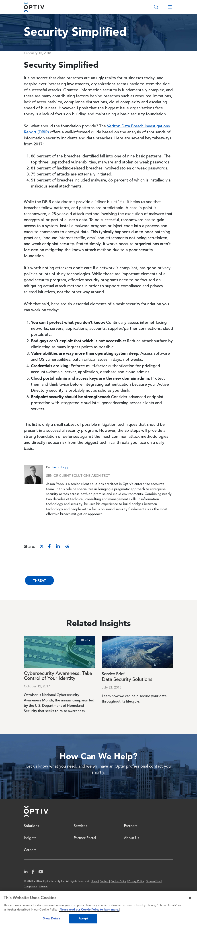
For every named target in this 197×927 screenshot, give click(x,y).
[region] (98, 909)
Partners (130, 826)
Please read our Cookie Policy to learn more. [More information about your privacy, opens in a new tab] (89, 909)
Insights (30, 838)
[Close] (190, 898)
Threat (39, 580)
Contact (104, 881)
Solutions (31, 826)
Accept (83, 918)
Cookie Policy (118, 881)
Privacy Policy (136, 881)
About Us (131, 838)
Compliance (30, 887)
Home (36, 811)
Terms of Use (153, 881)
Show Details (52, 918)
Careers (30, 850)
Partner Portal (85, 838)
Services (80, 826)
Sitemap (43, 887)
